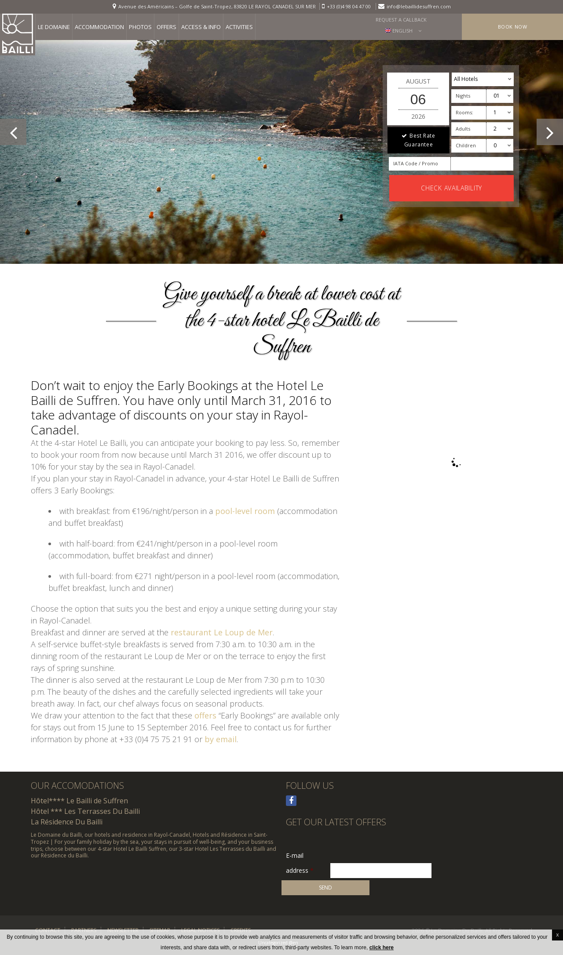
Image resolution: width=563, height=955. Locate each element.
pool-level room (245, 511)
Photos (140, 27)
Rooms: (464, 112)
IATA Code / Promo (415, 163)
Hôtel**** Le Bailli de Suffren (79, 801)
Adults (463, 128)
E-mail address (300, 856)
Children (466, 145)
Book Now (512, 26)
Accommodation (99, 27)
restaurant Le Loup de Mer (222, 632)
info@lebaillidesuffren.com (419, 6)
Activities (239, 27)
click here (381, 947)
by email (221, 739)
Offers (166, 27)
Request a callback (401, 19)
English (399, 30)
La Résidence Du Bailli (66, 822)
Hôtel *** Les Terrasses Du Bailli (85, 811)
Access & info (201, 27)
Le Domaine (54, 27)
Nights (463, 95)
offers (205, 715)
